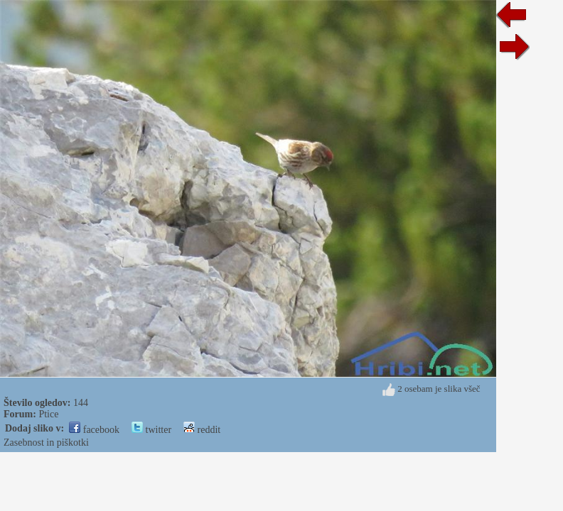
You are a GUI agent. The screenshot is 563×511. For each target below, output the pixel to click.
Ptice (48, 414)
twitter (151, 429)
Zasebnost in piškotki (46, 442)
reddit (201, 429)
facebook (94, 429)
